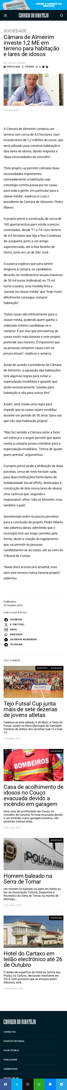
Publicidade (10, 1059)
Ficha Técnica (11, 1050)
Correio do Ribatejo (33, 15)
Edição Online (11, 1078)
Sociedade (15, 30)
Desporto (42, 668)
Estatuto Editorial (14, 1041)
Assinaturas (10, 1069)
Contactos (10, 1032)
